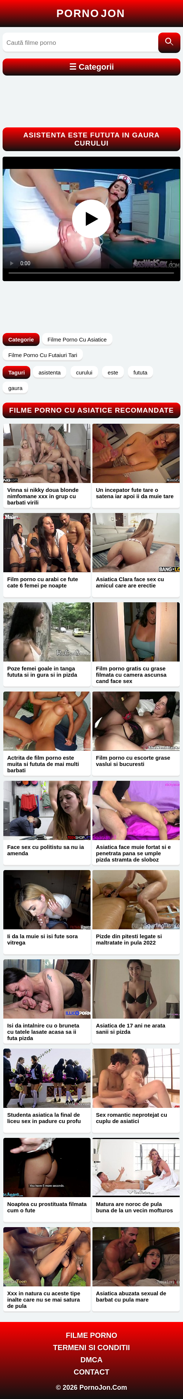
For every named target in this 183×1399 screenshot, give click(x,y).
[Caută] (169, 43)
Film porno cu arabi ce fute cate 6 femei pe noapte (42, 582)
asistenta (49, 372)
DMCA (91, 1360)
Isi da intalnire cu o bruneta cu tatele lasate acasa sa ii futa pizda (43, 1031)
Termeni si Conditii (91, 1347)
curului (84, 372)
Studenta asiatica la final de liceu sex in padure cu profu (44, 1118)
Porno (91, 13)
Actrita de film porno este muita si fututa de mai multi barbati (43, 764)
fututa (140, 372)
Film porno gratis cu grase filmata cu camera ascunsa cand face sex (131, 674)
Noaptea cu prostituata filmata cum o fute (47, 1207)
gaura (15, 388)
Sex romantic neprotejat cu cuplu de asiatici (131, 1118)
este (113, 372)
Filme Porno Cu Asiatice (77, 339)
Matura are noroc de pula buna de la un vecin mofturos (134, 1207)
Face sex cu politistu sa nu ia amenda (45, 850)
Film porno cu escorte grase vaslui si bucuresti (133, 761)
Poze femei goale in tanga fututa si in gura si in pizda (42, 671)
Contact (91, 1372)
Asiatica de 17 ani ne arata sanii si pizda (130, 1028)
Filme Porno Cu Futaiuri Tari (42, 355)
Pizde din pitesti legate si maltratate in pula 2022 (129, 939)
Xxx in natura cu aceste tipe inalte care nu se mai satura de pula (43, 1299)
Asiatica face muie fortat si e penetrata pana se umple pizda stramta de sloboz (133, 853)
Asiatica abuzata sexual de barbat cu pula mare (131, 1296)
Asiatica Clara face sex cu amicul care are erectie (130, 582)
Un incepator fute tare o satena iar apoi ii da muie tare (134, 493)
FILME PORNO (91, 1335)
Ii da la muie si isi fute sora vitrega (42, 939)
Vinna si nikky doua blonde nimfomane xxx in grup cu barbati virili (42, 496)
